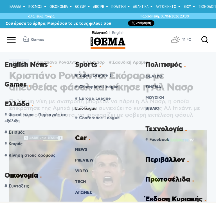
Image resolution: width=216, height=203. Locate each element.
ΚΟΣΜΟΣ (35, 6)
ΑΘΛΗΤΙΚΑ (140, 6)
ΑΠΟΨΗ (98, 6)
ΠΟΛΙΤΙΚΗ (118, 6)
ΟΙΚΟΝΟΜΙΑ (59, 6)
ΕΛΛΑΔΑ (15, 6)
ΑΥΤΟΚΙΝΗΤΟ (166, 6)
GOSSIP (80, 6)
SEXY (187, 6)
